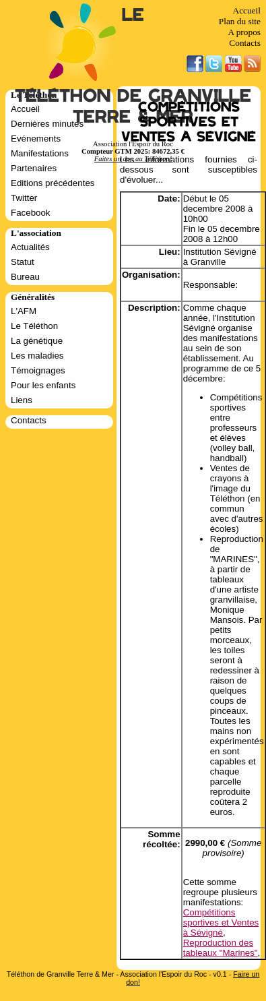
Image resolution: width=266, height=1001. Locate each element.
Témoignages (38, 370)
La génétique (37, 341)
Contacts (245, 43)
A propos (244, 32)
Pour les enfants (43, 385)
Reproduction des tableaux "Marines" (220, 948)
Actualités (30, 247)
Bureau (25, 277)
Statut (22, 262)
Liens (21, 400)
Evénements (36, 138)
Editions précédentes (52, 183)
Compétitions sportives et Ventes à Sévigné (221, 922)
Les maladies (37, 356)
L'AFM (23, 311)
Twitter (24, 198)
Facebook (31, 213)
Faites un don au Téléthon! (133, 158)
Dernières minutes (47, 124)
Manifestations (40, 153)
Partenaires (34, 168)
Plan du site (240, 21)
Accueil (247, 10)
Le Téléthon (34, 326)
